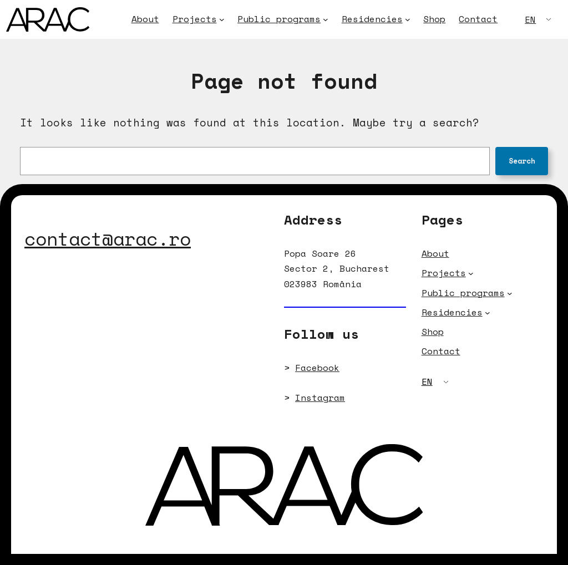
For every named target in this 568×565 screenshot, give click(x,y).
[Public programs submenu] (325, 19)
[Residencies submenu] (407, 19)
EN (530, 19)
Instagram (320, 397)
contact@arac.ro (107, 238)
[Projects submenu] (222, 19)
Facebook (317, 367)
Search (522, 160)
